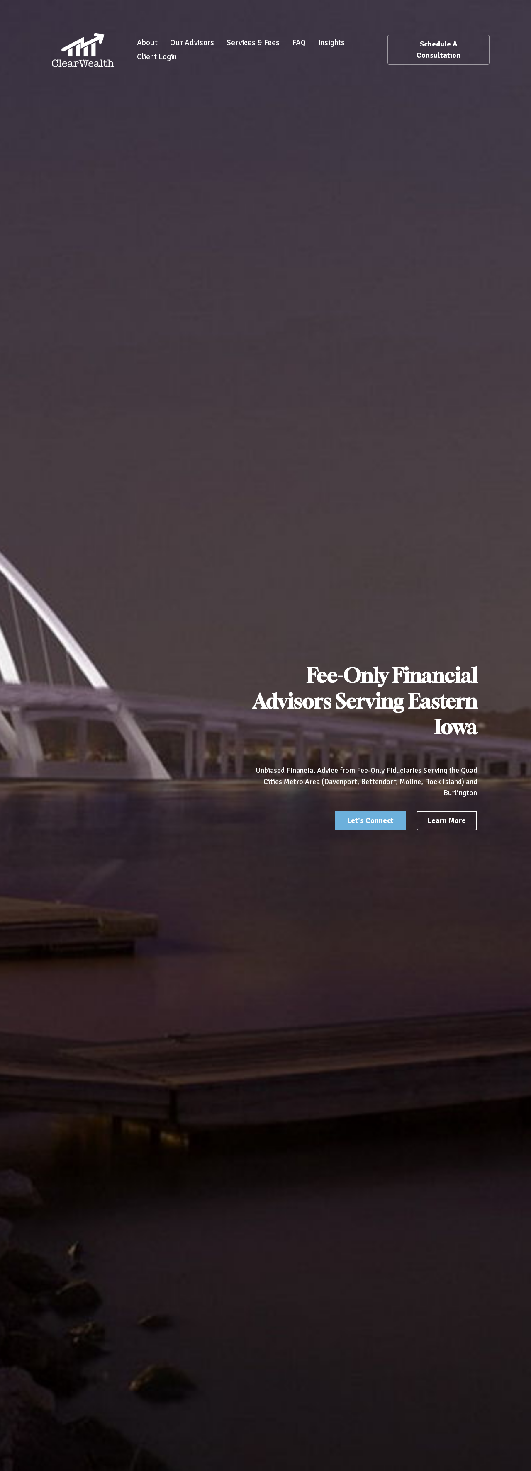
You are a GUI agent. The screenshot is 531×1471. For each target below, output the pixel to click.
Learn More (447, 820)
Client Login (157, 57)
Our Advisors (192, 43)
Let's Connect (370, 820)
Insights (331, 43)
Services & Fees (253, 43)
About (147, 43)
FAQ (299, 43)
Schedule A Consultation (438, 49)
